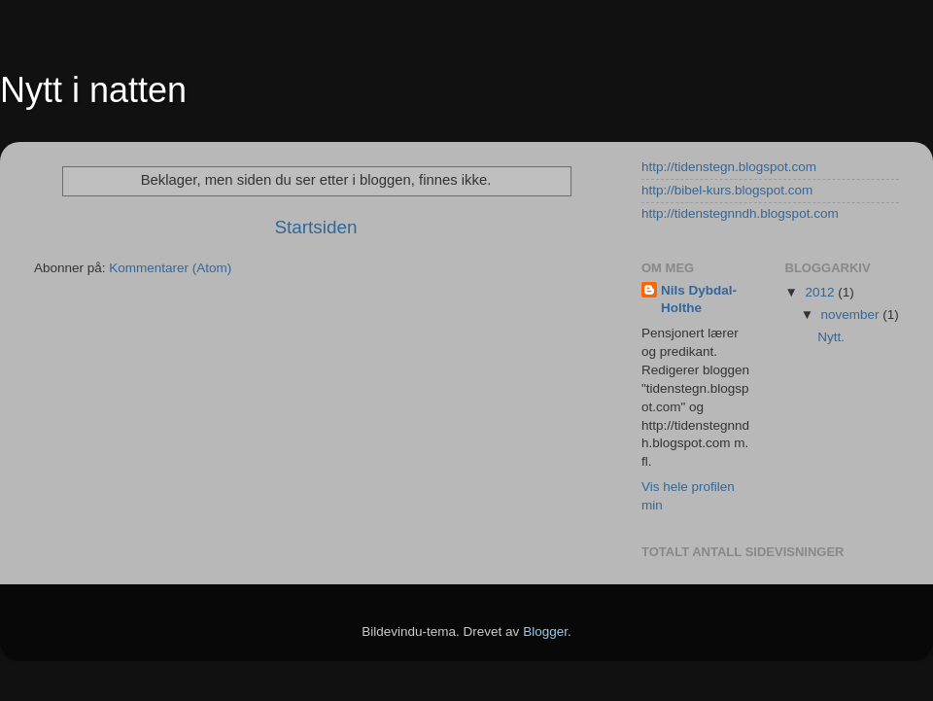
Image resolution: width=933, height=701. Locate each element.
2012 (821, 292)
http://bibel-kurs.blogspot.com (726, 190)
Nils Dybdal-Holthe (699, 299)
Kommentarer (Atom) (170, 268)
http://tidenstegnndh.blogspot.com (740, 213)
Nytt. (831, 337)
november (852, 314)
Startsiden (315, 227)
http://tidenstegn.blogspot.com (728, 166)
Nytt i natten (93, 90)
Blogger (545, 631)
